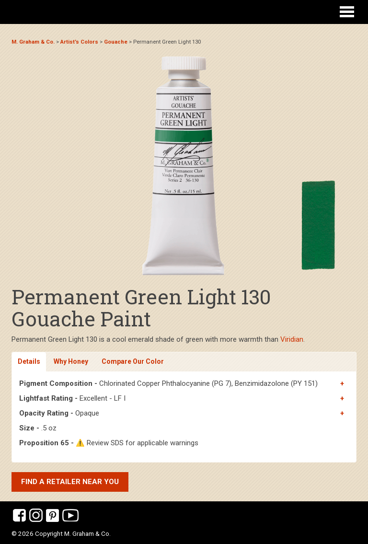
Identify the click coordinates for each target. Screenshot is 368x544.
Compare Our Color (133, 361)
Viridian (291, 339)
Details (29, 361)
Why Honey (71, 361)
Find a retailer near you (70, 481)
